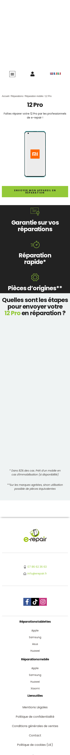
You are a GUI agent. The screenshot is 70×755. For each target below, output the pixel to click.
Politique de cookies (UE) (35, 745)
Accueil (5, 96)
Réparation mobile (34, 96)
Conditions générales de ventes (35, 726)
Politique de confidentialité (35, 717)
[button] (12, 74)
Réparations (17, 96)
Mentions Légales (35, 707)
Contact (35, 735)
